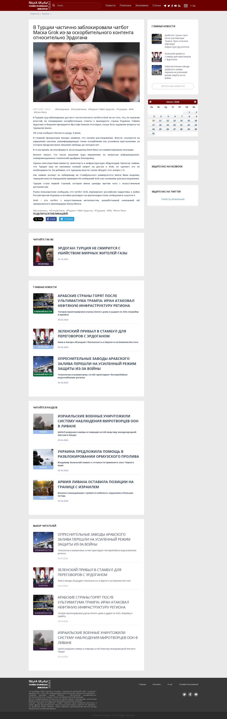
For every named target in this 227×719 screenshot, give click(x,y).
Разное (45, 13)
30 (196, 129)
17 (153, 125)
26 (167, 129)
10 (153, 120)
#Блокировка (62, 109)
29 (188, 129)
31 (153, 133)
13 (174, 120)
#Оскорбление (78, 109)
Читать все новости (173, 86)
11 (160, 120)
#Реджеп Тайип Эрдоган (101, 109)
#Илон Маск (40, 112)
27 (174, 129)
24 (153, 129)
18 (160, 125)
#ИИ (131, 109)
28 (181, 129)
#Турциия (121, 109)
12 (167, 120)
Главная (142, 684)
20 (174, 125)
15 (188, 120)
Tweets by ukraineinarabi (172, 199)
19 (167, 125)
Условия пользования (188, 684)
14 (181, 120)
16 (196, 120)
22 (188, 125)
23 (196, 125)
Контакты (157, 684)
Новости (34, 13)
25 (160, 129)
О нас (169, 684)
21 (181, 125)
